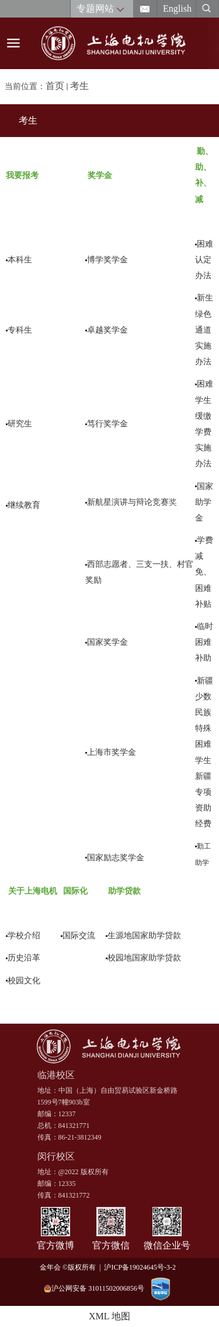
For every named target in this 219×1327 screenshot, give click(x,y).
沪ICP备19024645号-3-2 (141, 1267)
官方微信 (111, 1245)
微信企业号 (167, 1245)
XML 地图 (109, 1316)
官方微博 (55, 1245)
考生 (79, 86)
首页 (55, 86)
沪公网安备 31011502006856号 (94, 1288)
